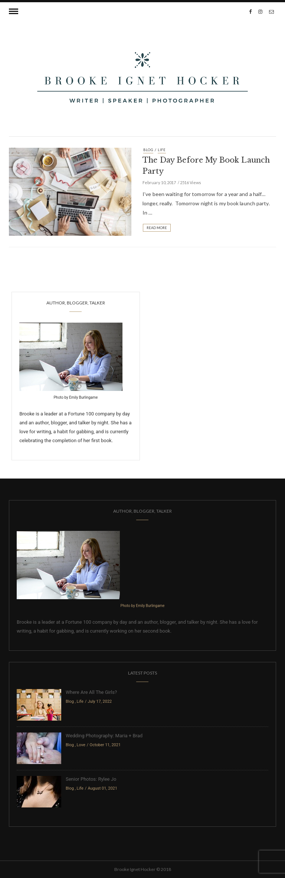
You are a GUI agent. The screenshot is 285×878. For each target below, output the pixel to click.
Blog (148, 150)
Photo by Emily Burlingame (76, 397)
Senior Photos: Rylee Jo (91, 779)
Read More (157, 228)
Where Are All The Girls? (91, 692)
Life (162, 150)
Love (81, 744)
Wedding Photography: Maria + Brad (104, 735)
